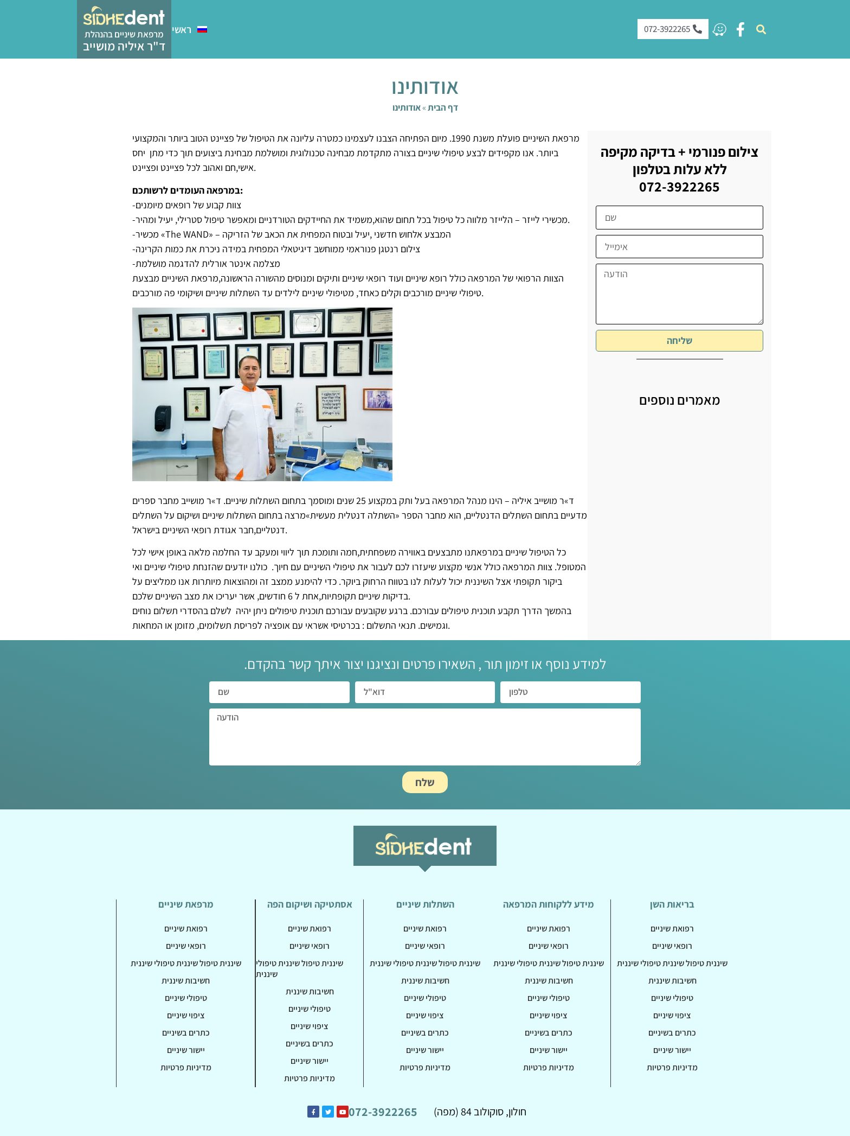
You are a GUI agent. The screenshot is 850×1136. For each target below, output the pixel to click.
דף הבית (443, 107)
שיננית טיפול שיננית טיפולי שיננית (186, 963)
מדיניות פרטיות (185, 1067)
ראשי (181, 29)
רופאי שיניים (186, 946)
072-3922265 (383, 1111)
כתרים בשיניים (186, 1032)
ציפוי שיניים (186, 1015)
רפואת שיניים (186, 928)
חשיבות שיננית (186, 980)
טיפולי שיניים (186, 998)
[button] (761, 29)
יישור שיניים (186, 1050)
